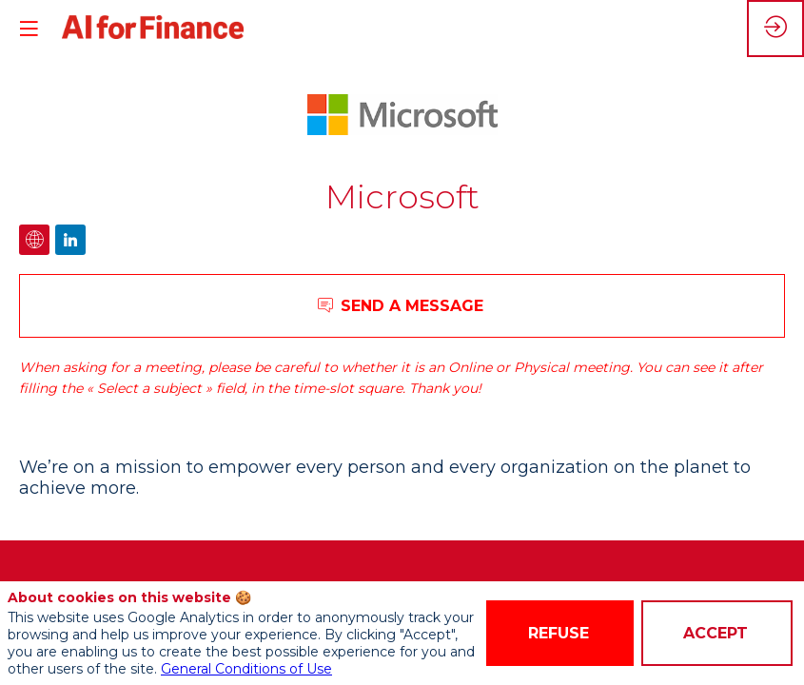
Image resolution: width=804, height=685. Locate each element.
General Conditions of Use (246, 668)
